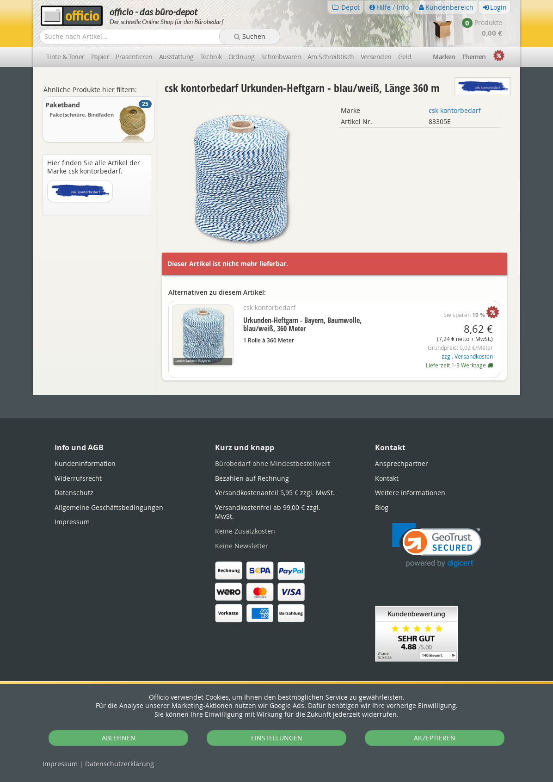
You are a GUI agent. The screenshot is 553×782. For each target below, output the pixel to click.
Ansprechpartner (401, 463)
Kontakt (387, 478)
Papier (100, 56)
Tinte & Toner (65, 56)
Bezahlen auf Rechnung (252, 478)
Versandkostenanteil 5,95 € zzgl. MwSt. (275, 492)
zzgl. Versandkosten (467, 356)
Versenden (376, 56)
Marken (444, 56)
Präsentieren (134, 56)
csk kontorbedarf (455, 110)
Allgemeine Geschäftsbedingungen (109, 507)
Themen (474, 56)
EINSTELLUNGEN (276, 737)
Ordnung (241, 56)
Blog (381, 507)
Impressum (60, 763)
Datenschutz (119, 763)
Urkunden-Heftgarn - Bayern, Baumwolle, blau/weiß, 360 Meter (302, 324)
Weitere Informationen (410, 492)
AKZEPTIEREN (434, 737)
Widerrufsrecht (78, 478)
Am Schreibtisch (330, 56)
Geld (405, 56)
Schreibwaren (281, 56)
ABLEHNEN (118, 737)
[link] (436, 545)
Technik (211, 56)
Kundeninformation (85, 463)
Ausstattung (176, 56)
